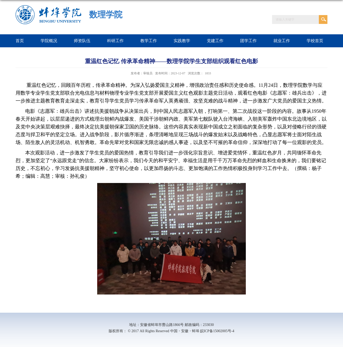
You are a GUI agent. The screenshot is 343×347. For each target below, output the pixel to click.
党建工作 (215, 40)
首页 (20, 40)
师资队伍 (82, 40)
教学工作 (148, 40)
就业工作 (281, 40)
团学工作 (248, 40)
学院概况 (49, 40)
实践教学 (182, 40)
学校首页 (315, 40)
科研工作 (115, 40)
